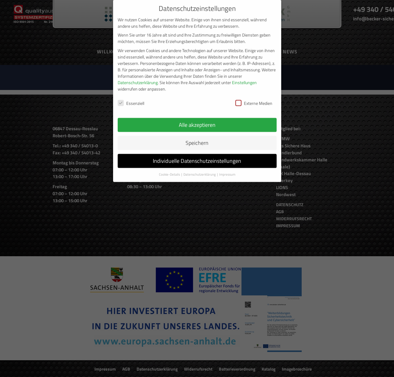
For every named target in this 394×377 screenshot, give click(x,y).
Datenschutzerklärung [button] (199, 167)
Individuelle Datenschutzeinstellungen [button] (197, 154)
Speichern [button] (197, 136)
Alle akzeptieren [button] (197, 118)
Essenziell (131, 96)
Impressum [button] (227, 167)
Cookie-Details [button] (170, 167)
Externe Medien (253, 96)
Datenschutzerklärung (138, 75)
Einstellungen (244, 75)
